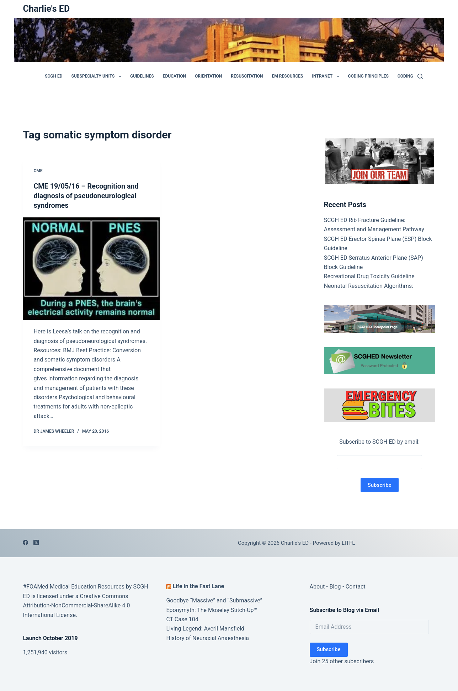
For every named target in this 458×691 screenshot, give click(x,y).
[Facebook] (25, 542)
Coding (405, 76)
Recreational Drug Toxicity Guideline (369, 276)
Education (174, 76)
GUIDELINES (142, 76)
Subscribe (329, 649)
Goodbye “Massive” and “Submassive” (214, 600)
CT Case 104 (182, 619)
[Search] (420, 76)
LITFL (348, 543)
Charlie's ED (46, 9)
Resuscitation (247, 76)
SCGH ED (53, 76)
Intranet (327, 76)
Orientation (208, 76)
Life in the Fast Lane (198, 586)
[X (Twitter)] (36, 542)
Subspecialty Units (97, 76)
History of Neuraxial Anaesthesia (207, 638)
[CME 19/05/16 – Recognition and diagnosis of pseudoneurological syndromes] (91, 267)
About (317, 586)
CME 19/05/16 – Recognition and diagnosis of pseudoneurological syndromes (86, 195)
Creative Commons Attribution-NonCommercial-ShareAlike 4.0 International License (76, 605)
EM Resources (287, 76)
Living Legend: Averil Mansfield (205, 628)
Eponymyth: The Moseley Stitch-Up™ (211, 610)
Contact (356, 586)
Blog (335, 586)
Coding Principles (368, 76)
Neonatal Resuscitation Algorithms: (368, 286)
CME (37, 170)
